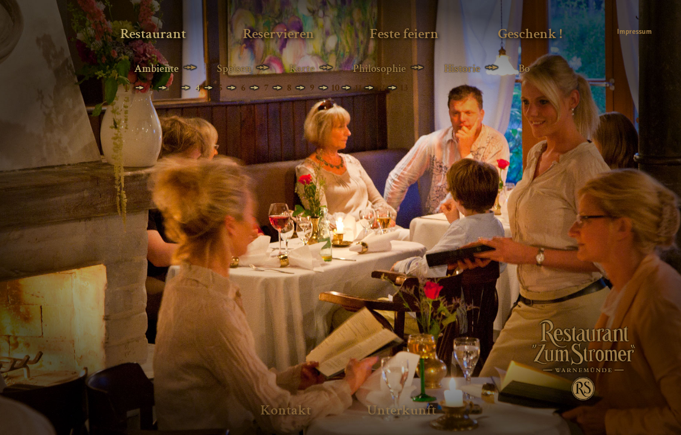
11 (358, 88)
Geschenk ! (530, 33)
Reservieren (278, 33)
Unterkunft (401, 410)
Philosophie (379, 69)
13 (404, 88)
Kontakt (285, 410)
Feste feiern (404, 33)
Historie (462, 69)
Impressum (633, 31)
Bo (524, 69)
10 (335, 88)
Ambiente (156, 69)
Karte (302, 69)
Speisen (234, 69)
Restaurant (153, 33)
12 (381, 88)
